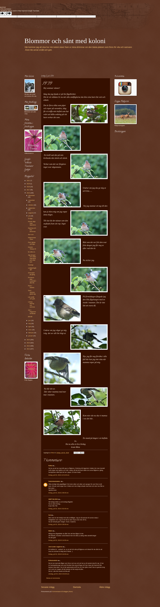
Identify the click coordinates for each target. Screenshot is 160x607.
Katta (50, 465)
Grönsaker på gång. (31, 273)
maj (29, 323)
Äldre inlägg (104, 587)
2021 (28, 180)
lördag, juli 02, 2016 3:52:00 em (58, 508)
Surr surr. (31, 234)
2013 (28, 346)
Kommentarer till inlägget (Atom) (62, 591)
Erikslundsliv (52, 560)
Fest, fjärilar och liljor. (31, 243)
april (29, 326)
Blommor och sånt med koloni (65, 40)
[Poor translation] (8, 13)
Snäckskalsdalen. (54, 481)
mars (30, 330)
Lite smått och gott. (31, 298)
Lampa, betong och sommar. (31, 304)
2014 (28, 343)
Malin (50, 531)
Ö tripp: (30, 218)
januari (30, 336)
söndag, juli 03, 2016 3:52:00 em (58, 574)
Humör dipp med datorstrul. (32, 223)
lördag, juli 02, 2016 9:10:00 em (58, 554)
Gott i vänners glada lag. (32, 292)
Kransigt (30, 265)
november (31, 200)
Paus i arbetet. (31, 286)
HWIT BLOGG (53, 499)
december (31, 195)
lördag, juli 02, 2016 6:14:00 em (58, 540)
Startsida (77, 587)
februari (31, 333)
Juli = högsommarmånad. (32, 311)
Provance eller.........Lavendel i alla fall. (32, 280)
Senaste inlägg (47, 587)
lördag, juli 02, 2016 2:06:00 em (58, 493)
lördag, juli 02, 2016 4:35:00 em (58, 524)
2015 (28, 340)
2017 (28, 190)
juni (29, 320)
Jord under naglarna (55, 547)
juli (29, 216)
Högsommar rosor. (32, 238)
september (31, 208)
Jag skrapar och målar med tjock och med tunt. (32, 258)
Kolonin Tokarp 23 (32, 248)
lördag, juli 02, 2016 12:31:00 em (58, 475)
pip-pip (30, 316)
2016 (28, 193)
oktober (31, 205)
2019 (28, 184)
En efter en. (31, 252)
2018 (28, 187)
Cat (49, 515)
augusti (30, 213)
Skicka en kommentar (53, 578)
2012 (28, 349)
